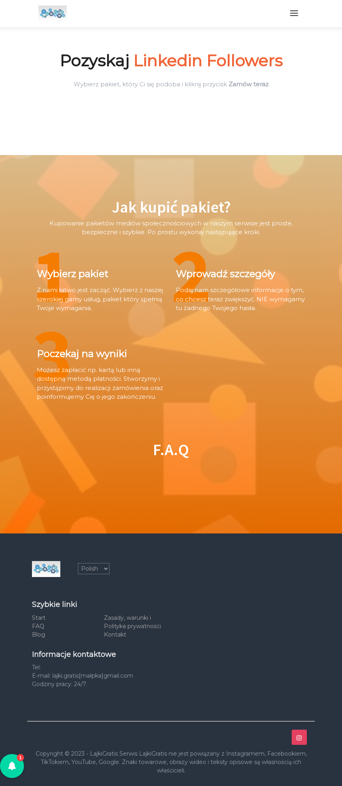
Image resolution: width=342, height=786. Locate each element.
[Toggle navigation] (294, 13)
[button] (12, 766)
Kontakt (115, 634)
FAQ (38, 626)
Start (39, 617)
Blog (38, 634)
